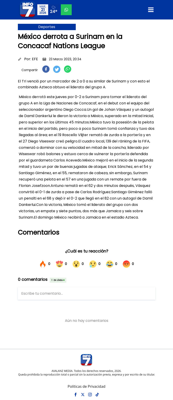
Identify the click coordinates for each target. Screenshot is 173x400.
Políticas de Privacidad (86, 386)
